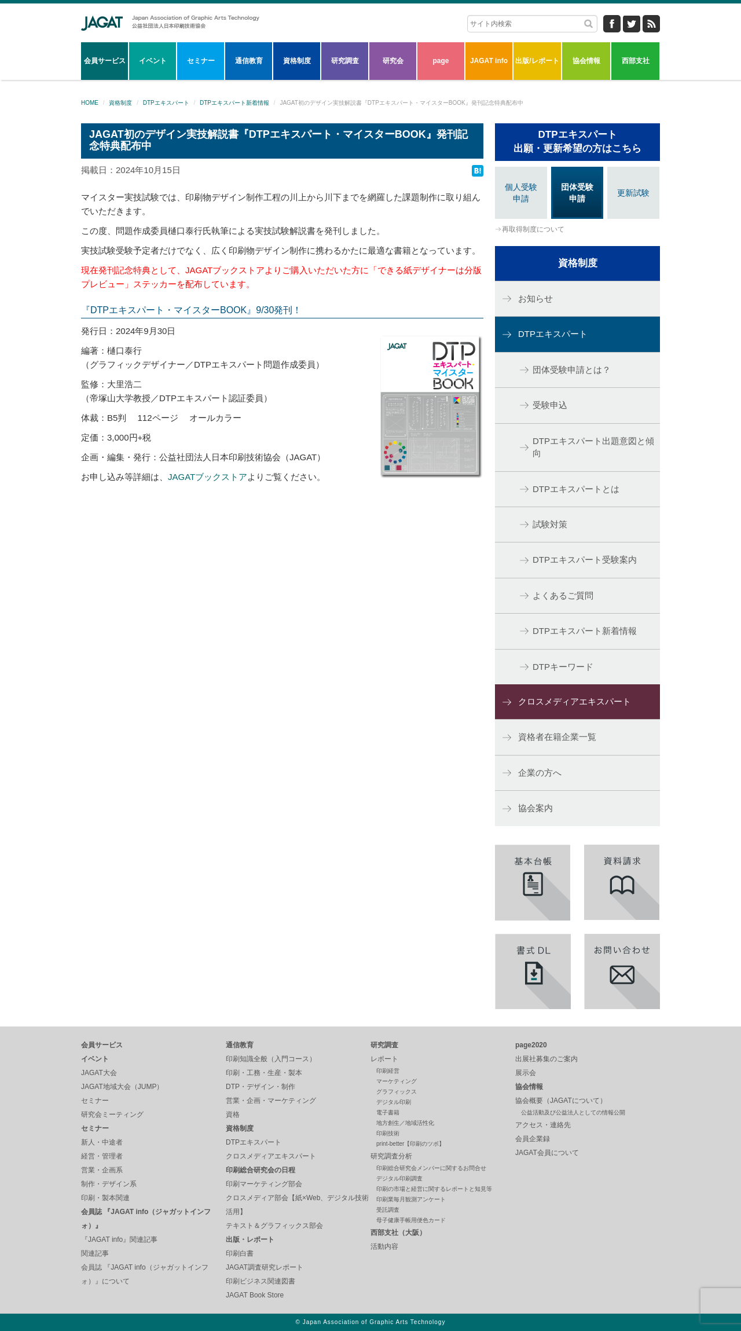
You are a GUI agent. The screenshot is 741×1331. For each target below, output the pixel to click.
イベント (153, 61)
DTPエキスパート (166, 103)
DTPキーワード (563, 667)
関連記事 (95, 1253)
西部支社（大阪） (398, 1233)
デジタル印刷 (393, 1102)
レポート (384, 1059)
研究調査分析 (391, 1156)
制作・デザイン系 (109, 1184)
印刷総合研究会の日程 (260, 1170)
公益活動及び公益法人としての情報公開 (573, 1112)
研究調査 (345, 61)
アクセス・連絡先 (543, 1125)
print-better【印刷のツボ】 (410, 1144)
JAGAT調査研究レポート (264, 1267)
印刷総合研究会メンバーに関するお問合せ (431, 1168)
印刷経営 (387, 1071)
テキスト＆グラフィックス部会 (274, 1226)
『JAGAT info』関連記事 (119, 1239)
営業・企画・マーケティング (271, 1101)
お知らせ (535, 298)
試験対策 (550, 524)
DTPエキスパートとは (576, 489)
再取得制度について (533, 229)
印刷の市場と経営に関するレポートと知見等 (434, 1189)
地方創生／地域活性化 (405, 1123)
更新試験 (633, 192)
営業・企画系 (102, 1170)
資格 (233, 1114)
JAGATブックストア (207, 477)
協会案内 (535, 808)
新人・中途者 (102, 1142)
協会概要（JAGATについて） (561, 1101)
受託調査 (387, 1210)
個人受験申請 (521, 192)
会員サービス (105, 61)
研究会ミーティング (112, 1114)
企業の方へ (540, 773)
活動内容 (384, 1246)
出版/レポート (537, 61)
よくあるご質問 (563, 595)
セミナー (201, 61)
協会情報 (586, 61)
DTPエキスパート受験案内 (585, 559)
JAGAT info (489, 61)
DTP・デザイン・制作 (260, 1087)
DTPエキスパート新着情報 (234, 103)
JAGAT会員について (547, 1153)
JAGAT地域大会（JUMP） (122, 1087)
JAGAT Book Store (255, 1295)
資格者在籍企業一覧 (557, 737)
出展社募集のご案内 (546, 1059)
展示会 (525, 1073)
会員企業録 (532, 1139)
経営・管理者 (102, 1156)
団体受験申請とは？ (572, 370)
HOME (89, 103)
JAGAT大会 (99, 1073)
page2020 (531, 1045)
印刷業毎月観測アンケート (411, 1199)
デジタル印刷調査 (399, 1178)
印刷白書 (240, 1253)
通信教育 (249, 61)
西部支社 (636, 61)
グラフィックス (396, 1091)
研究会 (393, 61)
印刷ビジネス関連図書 (260, 1281)
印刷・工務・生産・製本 (264, 1073)
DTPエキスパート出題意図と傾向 (593, 447)
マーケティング (396, 1081)
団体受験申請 (577, 192)
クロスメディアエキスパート (574, 701)
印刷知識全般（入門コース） (271, 1059)
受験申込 (550, 405)
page (440, 61)
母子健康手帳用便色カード (411, 1220)
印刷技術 (387, 1133)
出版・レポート (250, 1239)
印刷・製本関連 (105, 1198)
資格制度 (297, 61)
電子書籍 (387, 1112)
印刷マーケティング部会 (264, 1184)
